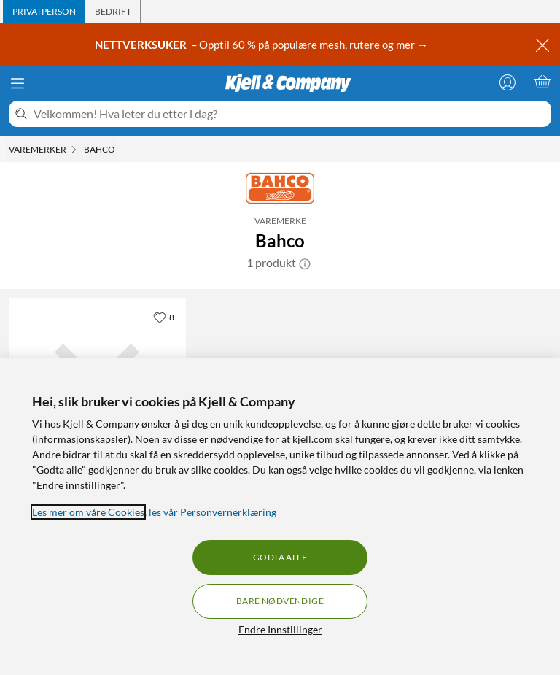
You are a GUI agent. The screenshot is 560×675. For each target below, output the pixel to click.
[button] (305, 262)
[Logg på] (507, 81)
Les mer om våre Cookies (88, 512)
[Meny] (17, 83)
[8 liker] (163, 316)
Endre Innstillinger (280, 629)
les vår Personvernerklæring (212, 512)
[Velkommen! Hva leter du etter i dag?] (289, 114)
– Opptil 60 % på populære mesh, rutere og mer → (262, 44)
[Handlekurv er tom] (542, 81)
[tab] (44, 11)
